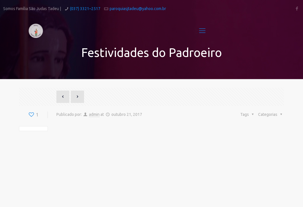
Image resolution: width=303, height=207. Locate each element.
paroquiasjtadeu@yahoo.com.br (138, 8)
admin (94, 114)
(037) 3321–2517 (85, 8)
